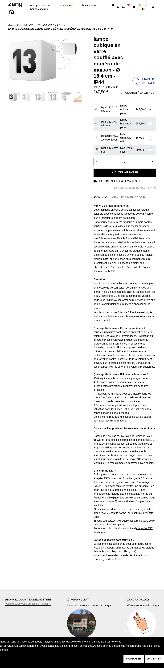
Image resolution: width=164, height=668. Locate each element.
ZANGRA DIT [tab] (101, 196)
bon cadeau (89, 5)
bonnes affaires (39, 9)
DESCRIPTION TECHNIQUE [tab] (128, 196)
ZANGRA (15, 7)
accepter (154, 658)
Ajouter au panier (124, 172)
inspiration (66, 5)
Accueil (13, 25)
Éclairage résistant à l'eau (43, 25)
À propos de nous (40, 5)
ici (106, 439)
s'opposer (133, 658)
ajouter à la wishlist (138, 92)
